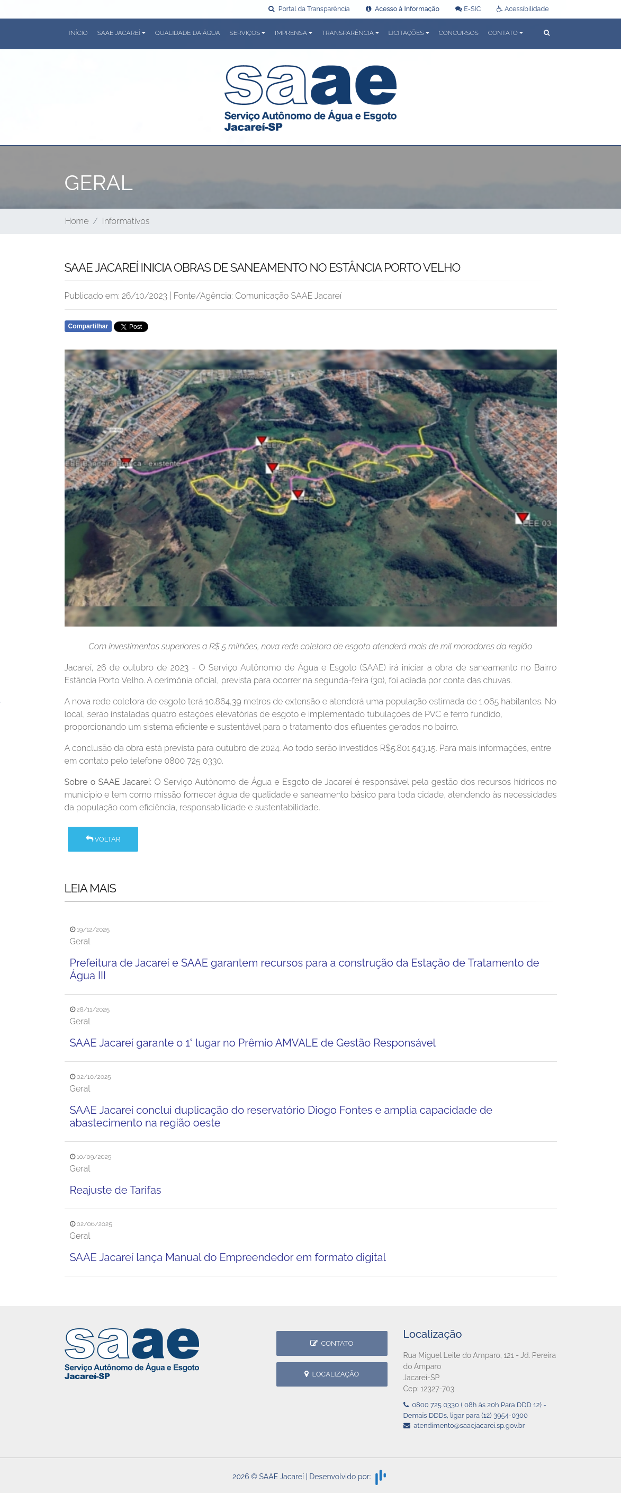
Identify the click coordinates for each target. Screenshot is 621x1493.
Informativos (126, 221)
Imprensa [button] (293, 33)
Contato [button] (505, 33)
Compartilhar (88, 326)
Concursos (459, 33)
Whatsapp (185, 329)
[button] (546, 34)
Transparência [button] (350, 33)
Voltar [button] (103, 839)
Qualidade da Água (187, 33)
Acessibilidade (522, 9)
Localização (331, 1374)
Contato (331, 1343)
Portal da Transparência (308, 9)
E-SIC (468, 9)
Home (77, 221)
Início (78, 33)
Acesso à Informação (402, 9)
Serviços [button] (248, 33)
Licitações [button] (409, 33)
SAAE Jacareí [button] (121, 33)
